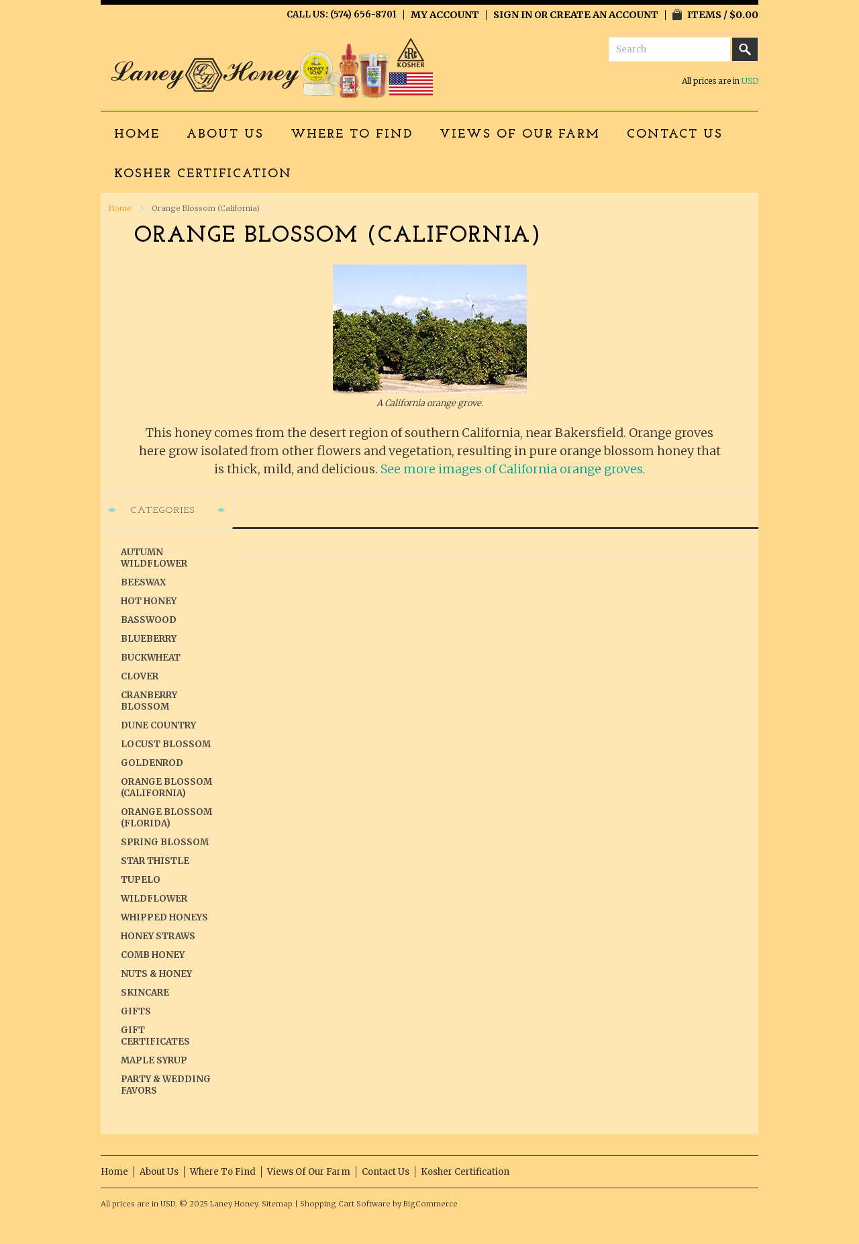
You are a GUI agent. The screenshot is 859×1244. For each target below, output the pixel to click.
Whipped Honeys (164, 917)
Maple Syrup (154, 1060)
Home (120, 208)
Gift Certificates (155, 1035)
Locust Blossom (166, 744)
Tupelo (140, 880)
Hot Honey (148, 601)
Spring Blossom (165, 842)
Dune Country (158, 725)
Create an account (604, 14)
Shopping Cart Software (345, 1203)
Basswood (148, 620)
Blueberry (148, 638)
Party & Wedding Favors (166, 1084)
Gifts (136, 1011)
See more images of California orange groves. (513, 469)
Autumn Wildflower (154, 557)
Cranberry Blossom (149, 700)
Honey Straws (158, 936)
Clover (139, 676)
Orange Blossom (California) (166, 787)
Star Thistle (155, 861)
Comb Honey (153, 955)
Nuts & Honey (156, 973)
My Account (445, 14)
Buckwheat (151, 657)
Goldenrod (152, 763)
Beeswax (143, 582)
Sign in (512, 14)
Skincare (145, 992)
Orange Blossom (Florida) (166, 817)
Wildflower (154, 898)
